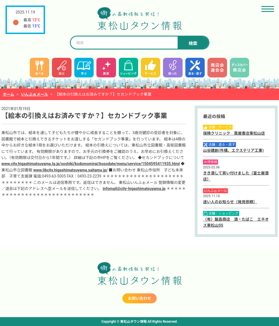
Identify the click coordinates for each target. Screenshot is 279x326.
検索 (192, 43)
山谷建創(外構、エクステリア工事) (233, 150)
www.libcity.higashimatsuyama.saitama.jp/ (70, 170)
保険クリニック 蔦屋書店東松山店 (234, 133)
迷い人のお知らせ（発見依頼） (230, 202)
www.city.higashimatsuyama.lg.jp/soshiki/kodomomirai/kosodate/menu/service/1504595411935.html (90, 163)
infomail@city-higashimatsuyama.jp (134, 188)
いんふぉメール (34, 94)
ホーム (8, 94)
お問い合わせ (139, 298)
